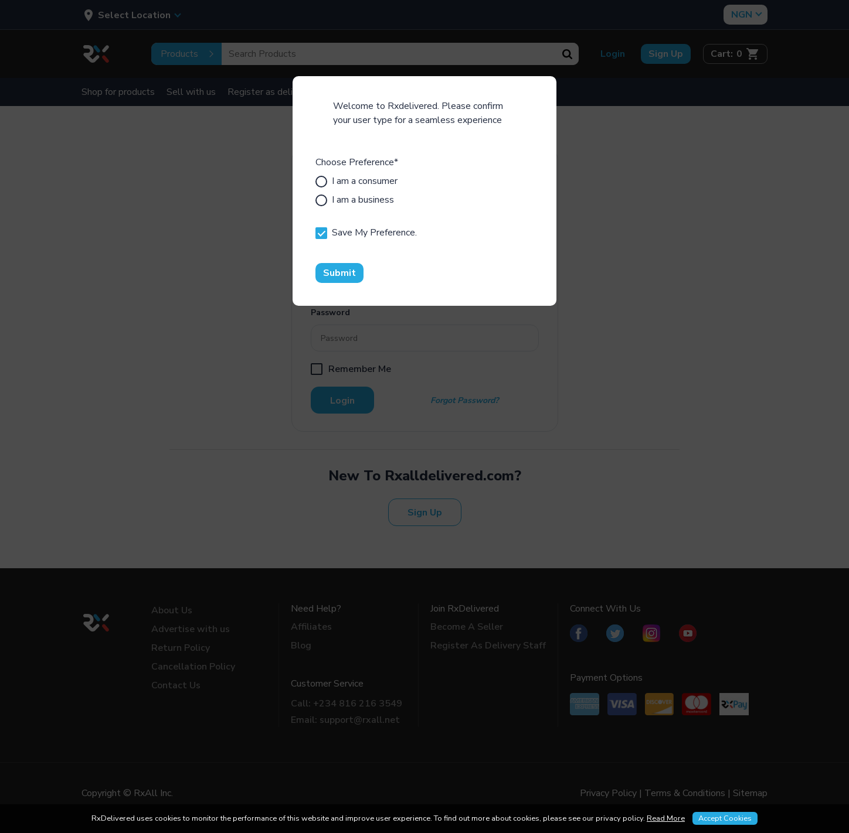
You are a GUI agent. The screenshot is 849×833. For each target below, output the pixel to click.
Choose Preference (356, 162)
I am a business (354, 199)
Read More (666, 818)
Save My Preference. (366, 232)
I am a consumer (356, 181)
